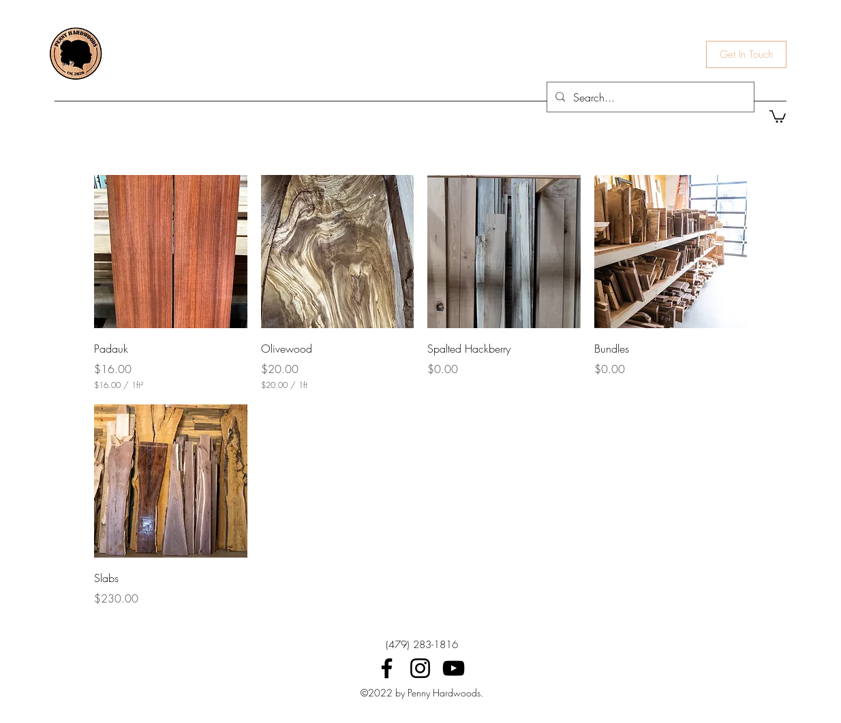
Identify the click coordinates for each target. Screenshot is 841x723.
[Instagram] (420, 668)
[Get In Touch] (746, 54)
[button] (777, 116)
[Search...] (649, 97)
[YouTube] (453, 668)
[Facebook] (386, 668)
